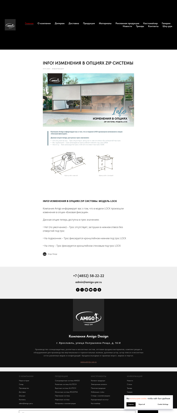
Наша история (24, 382)
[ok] (99, 291)
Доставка (74, 23)
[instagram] (86, 291)
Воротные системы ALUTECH (65, 389)
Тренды (140, 26)
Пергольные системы (62, 397)
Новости (127, 26)
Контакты (153, 26)
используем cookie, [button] (138, 399)
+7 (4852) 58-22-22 (88, 277)
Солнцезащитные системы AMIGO (67, 382)
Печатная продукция (98, 389)
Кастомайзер (150, 23)
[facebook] (78, 291)
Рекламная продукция (127, 23)
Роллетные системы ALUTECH (66, 385)
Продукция (89, 23)
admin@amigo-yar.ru (88, 283)
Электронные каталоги (99, 385)
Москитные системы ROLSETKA (66, 393)
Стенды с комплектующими (100, 397)
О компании (44, 23)
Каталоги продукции (98, 382)
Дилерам (60, 23)
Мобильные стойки (97, 393)
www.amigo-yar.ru (89, 363)
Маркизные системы (62, 401)
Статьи (129, 385)
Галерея (166, 23)
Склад (21, 385)
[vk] (95, 291)
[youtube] (91, 291)
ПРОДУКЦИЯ (61, 377)
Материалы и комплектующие (65, 404)
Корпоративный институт (100, 401)
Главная (29, 23)
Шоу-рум (167, 26)
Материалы (105, 23)
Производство (24, 389)
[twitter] (82, 291)
